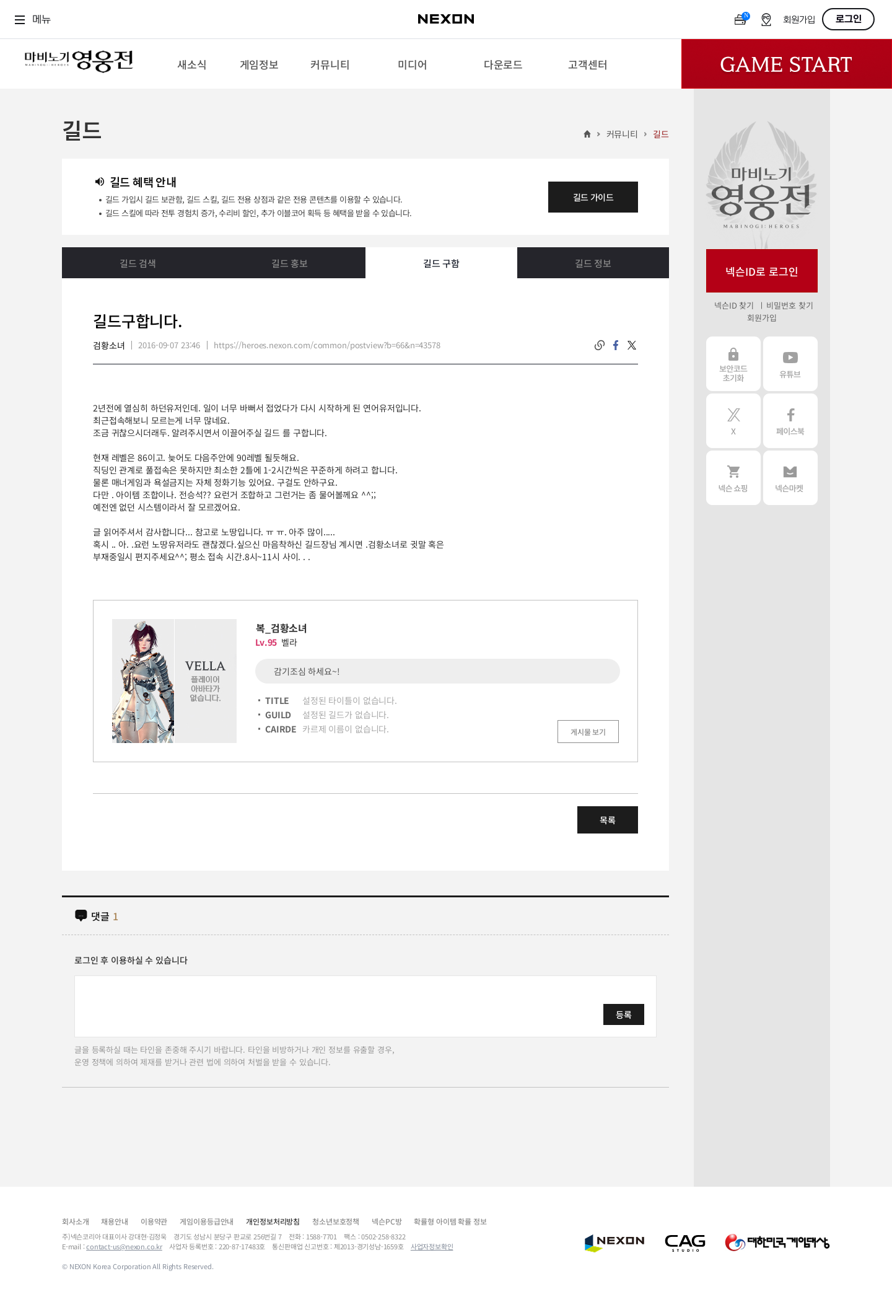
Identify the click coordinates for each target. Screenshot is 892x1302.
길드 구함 (441, 263)
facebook (616, 345)
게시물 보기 (588, 731)
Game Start (786, 64)
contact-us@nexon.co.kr (124, 1246)
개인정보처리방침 (273, 1221)
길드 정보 (593, 263)
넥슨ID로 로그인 (761, 271)
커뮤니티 (622, 134)
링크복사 (599, 345)
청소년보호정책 (335, 1221)
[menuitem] (191, 64)
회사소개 (75, 1221)
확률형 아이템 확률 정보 (450, 1221)
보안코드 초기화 (733, 363)
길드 (661, 134)
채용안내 (114, 1221)
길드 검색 (138, 263)
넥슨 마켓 (790, 478)
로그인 (849, 19)
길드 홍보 (289, 263)
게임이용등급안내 (207, 1221)
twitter (632, 345)
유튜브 (790, 363)
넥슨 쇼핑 (733, 478)
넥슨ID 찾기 (734, 305)
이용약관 (154, 1221)
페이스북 (790, 421)
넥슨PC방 (386, 1221)
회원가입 (799, 20)
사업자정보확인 (432, 1246)
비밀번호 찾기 (789, 305)
